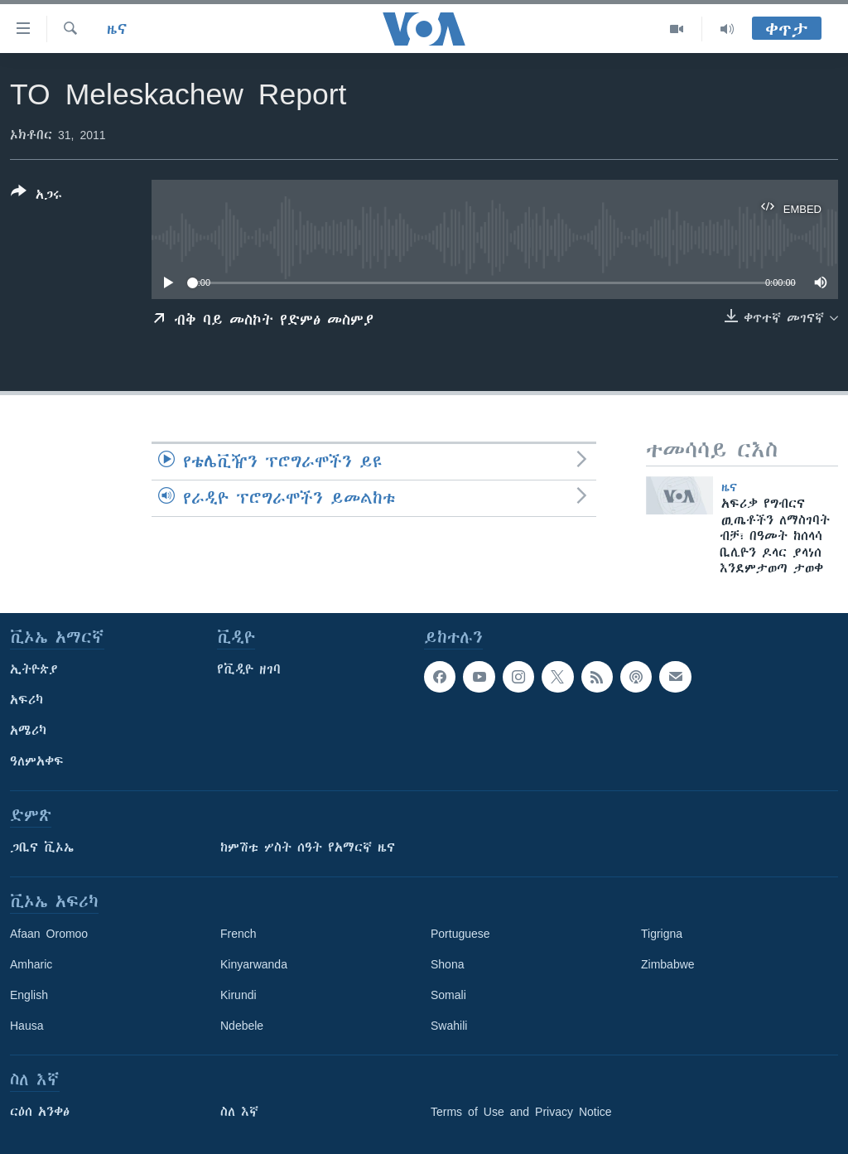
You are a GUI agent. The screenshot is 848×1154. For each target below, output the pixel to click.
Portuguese (460, 933)
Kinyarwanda (253, 964)
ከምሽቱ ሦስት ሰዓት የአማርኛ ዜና (307, 847)
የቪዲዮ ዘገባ (249, 669)
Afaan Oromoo (49, 933)
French (238, 933)
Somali (448, 994)
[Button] (36, 196)
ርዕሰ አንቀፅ (40, 1111)
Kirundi (238, 994)
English (29, 994)
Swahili (449, 1025)
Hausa (26, 1025)
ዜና (117, 29)
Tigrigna (661, 933)
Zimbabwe (668, 964)
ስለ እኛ (239, 1111)
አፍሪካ (26, 700)
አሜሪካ (28, 730)
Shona (447, 964)
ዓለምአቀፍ (37, 761)
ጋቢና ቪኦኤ (42, 847)
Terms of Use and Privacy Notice (521, 1111)
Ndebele (241, 1025)
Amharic (31, 964)
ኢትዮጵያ (34, 669)
